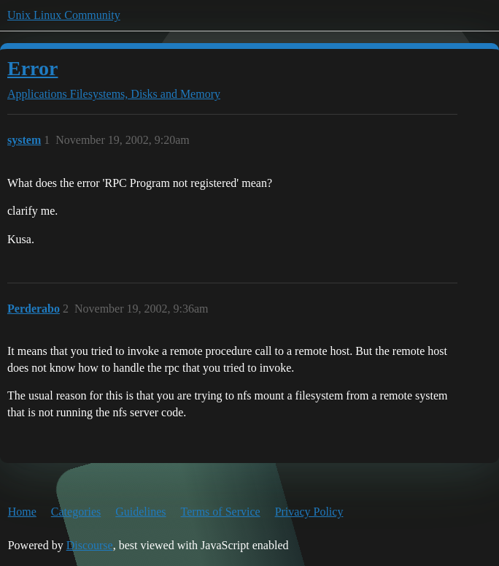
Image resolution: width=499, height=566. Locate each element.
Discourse (89, 545)
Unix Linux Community (63, 15)
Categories (76, 511)
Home (22, 511)
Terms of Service (220, 511)
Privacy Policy (309, 511)
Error (32, 68)
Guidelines (140, 511)
